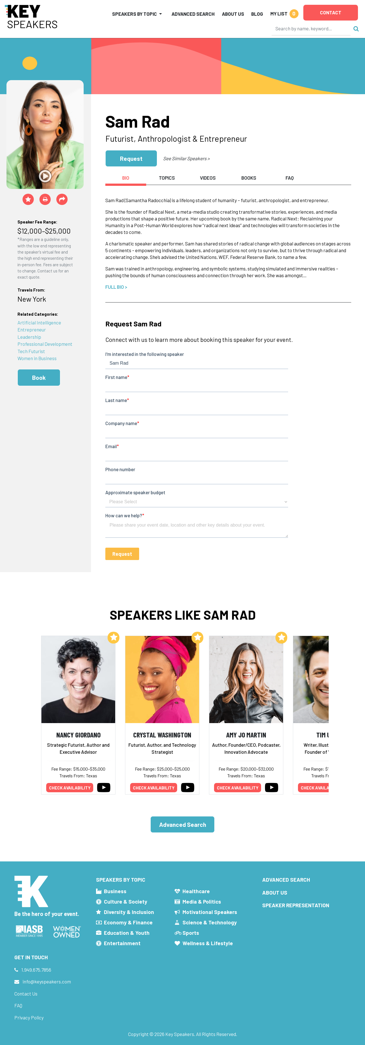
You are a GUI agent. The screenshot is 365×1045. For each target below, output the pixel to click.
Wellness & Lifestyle (207, 943)
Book (39, 377)
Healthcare (196, 891)
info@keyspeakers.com (47, 981)
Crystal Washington (162, 734)
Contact (330, 12)
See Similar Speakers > (186, 158)
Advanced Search (193, 14)
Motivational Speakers (209, 912)
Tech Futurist (31, 351)
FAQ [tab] (290, 177)
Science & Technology (209, 922)
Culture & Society (125, 901)
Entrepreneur (31, 329)
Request (131, 158)
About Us (233, 14)
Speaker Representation (295, 905)
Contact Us (25, 993)
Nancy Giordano (78, 734)
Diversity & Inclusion (129, 912)
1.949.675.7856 (36, 969)
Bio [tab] (125, 177)
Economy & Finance (128, 922)
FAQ (18, 1005)
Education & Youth (127, 932)
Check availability (70, 787)
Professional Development (44, 344)
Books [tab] (248, 177)
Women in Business (37, 358)
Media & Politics (201, 901)
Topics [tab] (167, 177)
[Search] (311, 28)
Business (115, 891)
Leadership (29, 337)
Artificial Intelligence (39, 322)
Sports (190, 932)
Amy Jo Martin (246, 734)
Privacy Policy (29, 1017)
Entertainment (122, 943)
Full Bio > (116, 287)
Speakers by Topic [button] (134, 14)
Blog (257, 14)
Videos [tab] (208, 177)
